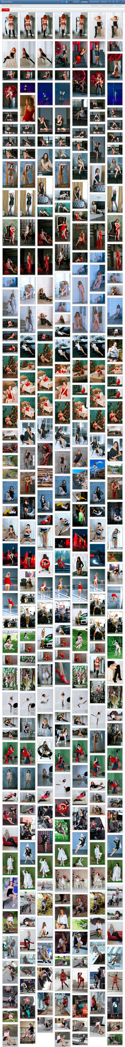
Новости (104, 2)
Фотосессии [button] (95, 6)
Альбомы (84, 2)
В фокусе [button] (119, 6)
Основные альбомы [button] (107, 6)
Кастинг (76, 2)
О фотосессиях (94, 2)
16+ (5, 10)
